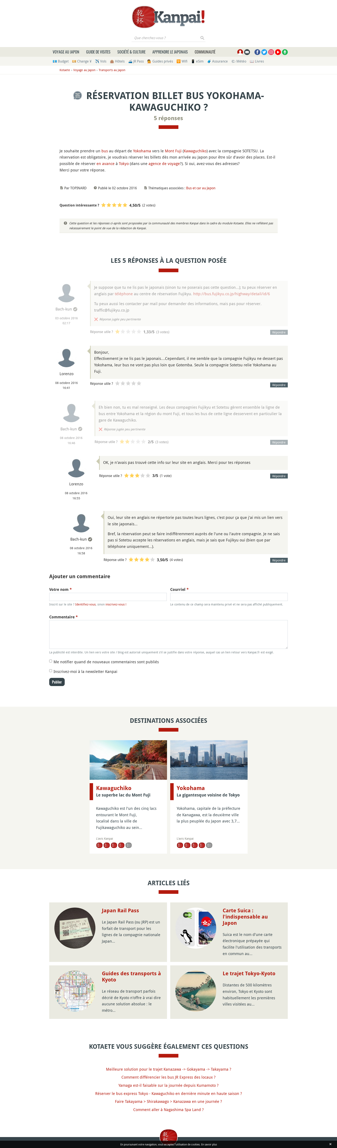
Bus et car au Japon (200, 188)
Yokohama (142, 150)
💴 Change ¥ (82, 61)
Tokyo (124, 163)
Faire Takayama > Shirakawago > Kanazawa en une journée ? (168, 1101)
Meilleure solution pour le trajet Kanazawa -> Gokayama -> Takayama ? (168, 1069)
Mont (169, 150)
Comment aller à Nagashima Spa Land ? (168, 1109)
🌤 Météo (238, 61)
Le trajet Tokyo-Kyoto (249, 974)
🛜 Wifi (181, 61)
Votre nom (60, 589)
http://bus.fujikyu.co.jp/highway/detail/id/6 (231, 293)
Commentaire (63, 617)
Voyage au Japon (66, 52)
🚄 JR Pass (136, 61)
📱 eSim (197, 61)
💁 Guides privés (160, 61)
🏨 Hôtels (117, 61)
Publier (57, 682)
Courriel (179, 589)
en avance (106, 163)
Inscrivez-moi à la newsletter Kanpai (85, 671)
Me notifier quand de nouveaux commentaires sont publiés (106, 661)
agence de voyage (164, 163)
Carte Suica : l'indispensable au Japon (245, 917)
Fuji (178, 150)
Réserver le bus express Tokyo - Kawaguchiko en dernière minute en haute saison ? (168, 1093)
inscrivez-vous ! (116, 604)
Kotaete (65, 70)
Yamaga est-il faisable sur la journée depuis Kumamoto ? (168, 1085)
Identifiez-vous (85, 604)
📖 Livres (257, 61)
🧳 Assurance (217, 61)
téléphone (124, 293)
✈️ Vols (100, 61)
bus (104, 150)
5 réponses (168, 118)
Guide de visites (98, 52)
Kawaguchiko (195, 150)
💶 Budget (61, 61)
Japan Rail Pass (120, 911)
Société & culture (131, 52)
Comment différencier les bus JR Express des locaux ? (168, 1077)
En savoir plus (209, 1144)
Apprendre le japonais (170, 52)
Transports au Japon (112, 70)
